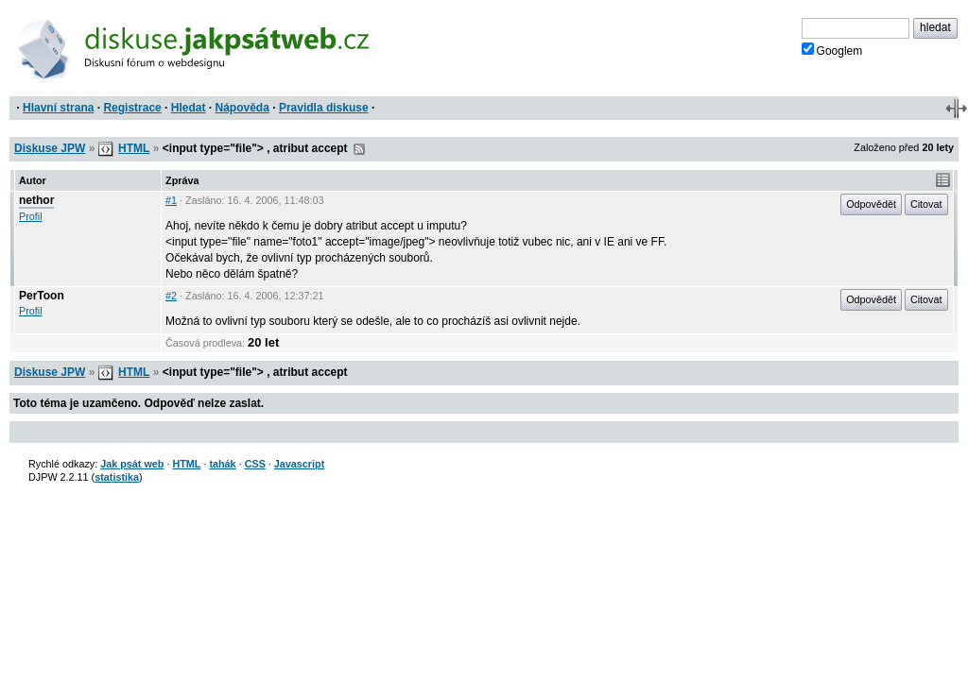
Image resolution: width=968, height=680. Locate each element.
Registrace (132, 107)
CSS (255, 463)
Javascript (299, 463)
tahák (222, 463)
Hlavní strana (58, 107)
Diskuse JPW (49, 148)
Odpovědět (871, 204)
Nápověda (242, 107)
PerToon (41, 295)
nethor (36, 200)
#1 (171, 200)
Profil (31, 216)
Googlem (832, 50)
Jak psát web (132, 463)
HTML (133, 148)
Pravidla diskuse (324, 107)
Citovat (926, 204)
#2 (171, 295)
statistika (117, 477)
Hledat (188, 107)
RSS (359, 149)
